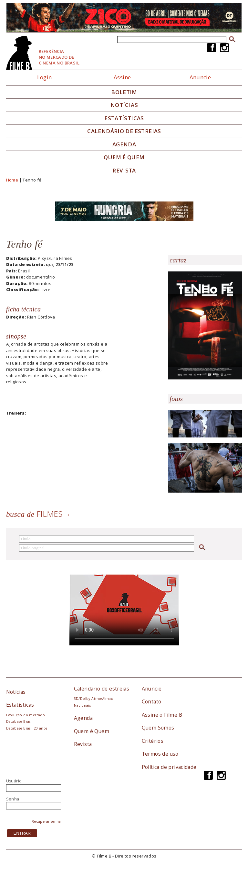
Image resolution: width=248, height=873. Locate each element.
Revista (124, 170)
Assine (122, 77)
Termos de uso (160, 753)
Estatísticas (124, 118)
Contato (151, 701)
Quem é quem (124, 157)
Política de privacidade (169, 766)
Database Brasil (19, 721)
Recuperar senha (46, 821)
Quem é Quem (91, 731)
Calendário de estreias (101, 688)
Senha (12, 799)
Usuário (14, 781)
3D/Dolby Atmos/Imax (93, 698)
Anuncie (200, 77)
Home (12, 180)
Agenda (124, 144)
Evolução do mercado (25, 715)
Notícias (124, 105)
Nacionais (82, 705)
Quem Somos (158, 727)
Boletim (124, 92)
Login (44, 77)
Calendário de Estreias (124, 131)
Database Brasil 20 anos (26, 728)
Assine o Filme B (162, 714)
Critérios (153, 740)
